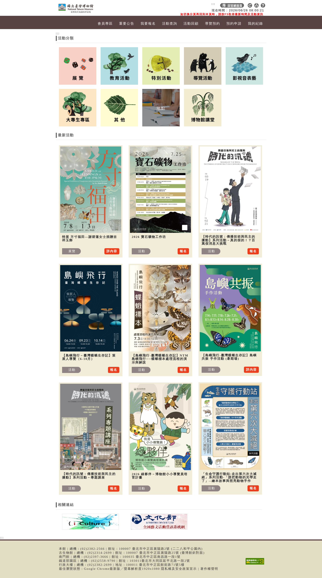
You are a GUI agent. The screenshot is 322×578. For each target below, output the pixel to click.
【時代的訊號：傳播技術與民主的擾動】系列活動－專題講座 (89, 475)
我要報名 (148, 23)
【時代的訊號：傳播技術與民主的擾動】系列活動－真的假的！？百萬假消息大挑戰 (228, 240)
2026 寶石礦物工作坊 (149, 237)
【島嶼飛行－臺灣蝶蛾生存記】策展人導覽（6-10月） (89, 357)
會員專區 (105, 23)
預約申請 (234, 23)
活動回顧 (191, 23)
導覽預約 (212, 23)
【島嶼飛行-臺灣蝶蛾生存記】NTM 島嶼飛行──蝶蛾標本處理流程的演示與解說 (160, 359)
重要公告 (126, 23)
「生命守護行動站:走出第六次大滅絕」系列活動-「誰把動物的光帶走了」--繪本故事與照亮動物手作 (229, 477)
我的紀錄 (255, 23)
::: (213, 3)
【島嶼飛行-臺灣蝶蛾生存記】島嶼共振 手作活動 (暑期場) (229, 357)
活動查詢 (169, 23)
